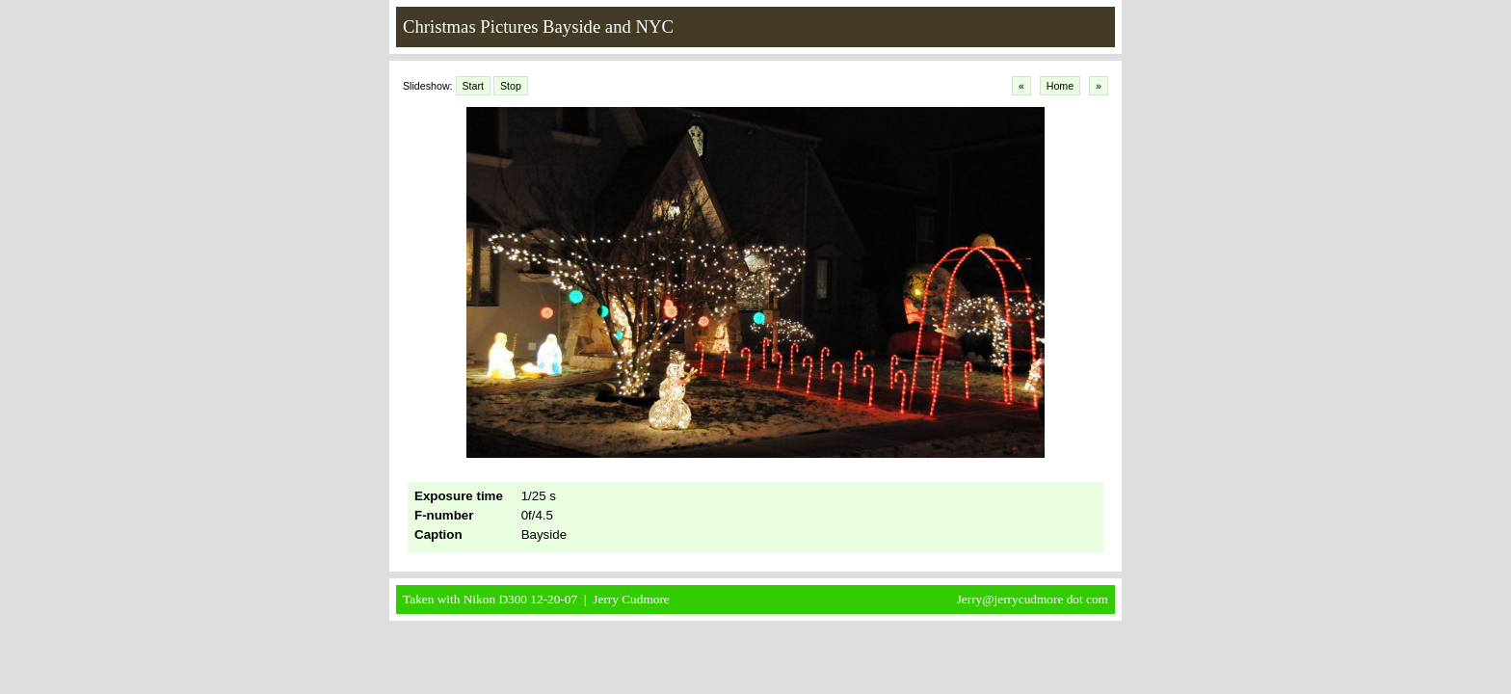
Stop (510, 86)
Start (474, 86)
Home (1060, 86)
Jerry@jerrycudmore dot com (1032, 599)
